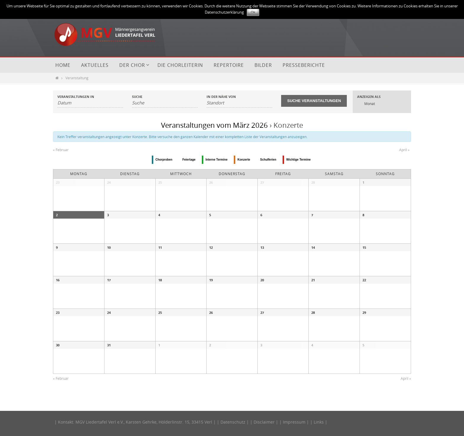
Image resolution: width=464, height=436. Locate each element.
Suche (137, 96)
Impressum (294, 422)
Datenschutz (232, 422)
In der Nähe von (221, 96)
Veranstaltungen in (75, 96)
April (404, 149)
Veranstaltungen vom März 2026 (214, 125)
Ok (253, 12)
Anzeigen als (369, 96)
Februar (61, 149)
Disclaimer (264, 422)
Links (319, 422)
